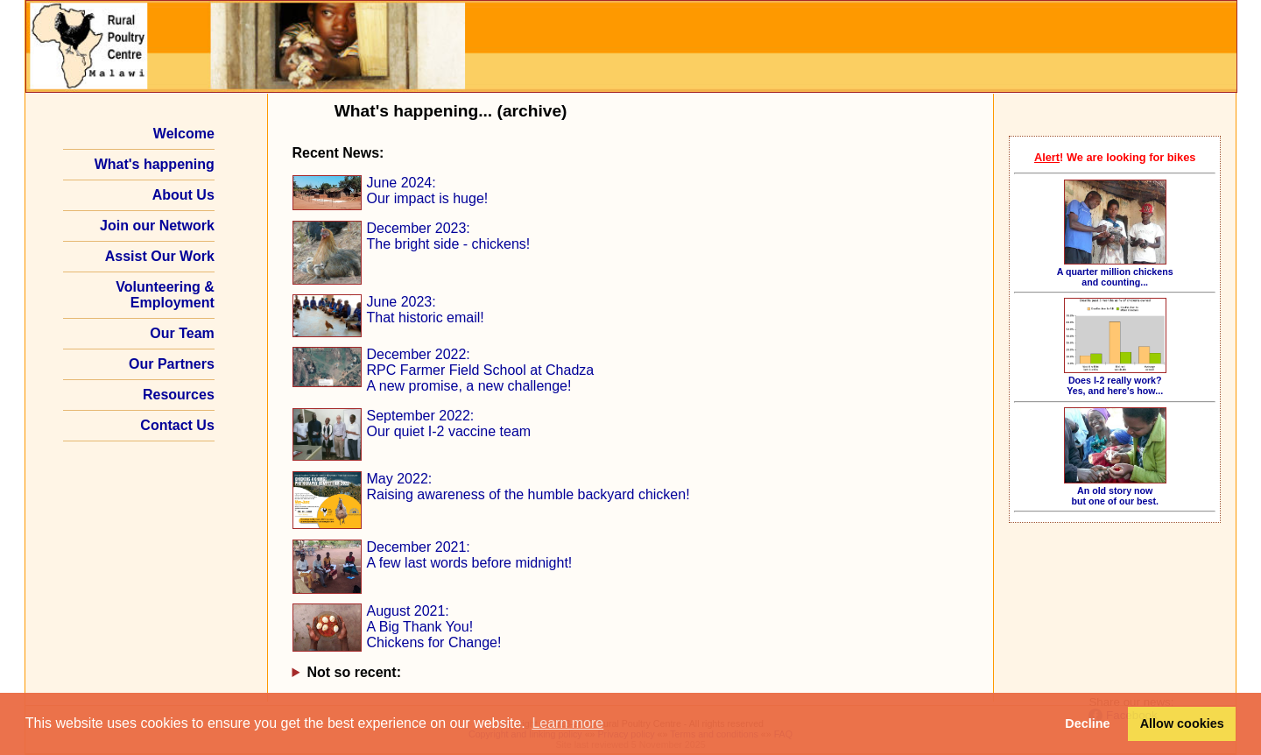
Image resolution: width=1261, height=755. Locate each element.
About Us (183, 194)
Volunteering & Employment (165, 294)
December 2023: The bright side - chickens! (449, 236)
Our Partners (172, 363)
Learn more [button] (567, 723)
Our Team (182, 333)
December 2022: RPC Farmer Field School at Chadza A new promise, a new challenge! (481, 370)
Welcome (184, 133)
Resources (179, 394)
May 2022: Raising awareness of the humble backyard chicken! (528, 486)
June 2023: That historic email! (425, 309)
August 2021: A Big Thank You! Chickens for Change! (434, 626)
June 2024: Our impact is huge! (428, 190)
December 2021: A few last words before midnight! (470, 555)
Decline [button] (1087, 723)
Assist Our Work (160, 256)
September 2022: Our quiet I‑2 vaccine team (449, 423)
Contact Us (177, 425)
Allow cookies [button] (1182, 723)
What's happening (155, 164)
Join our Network (157, 225)
